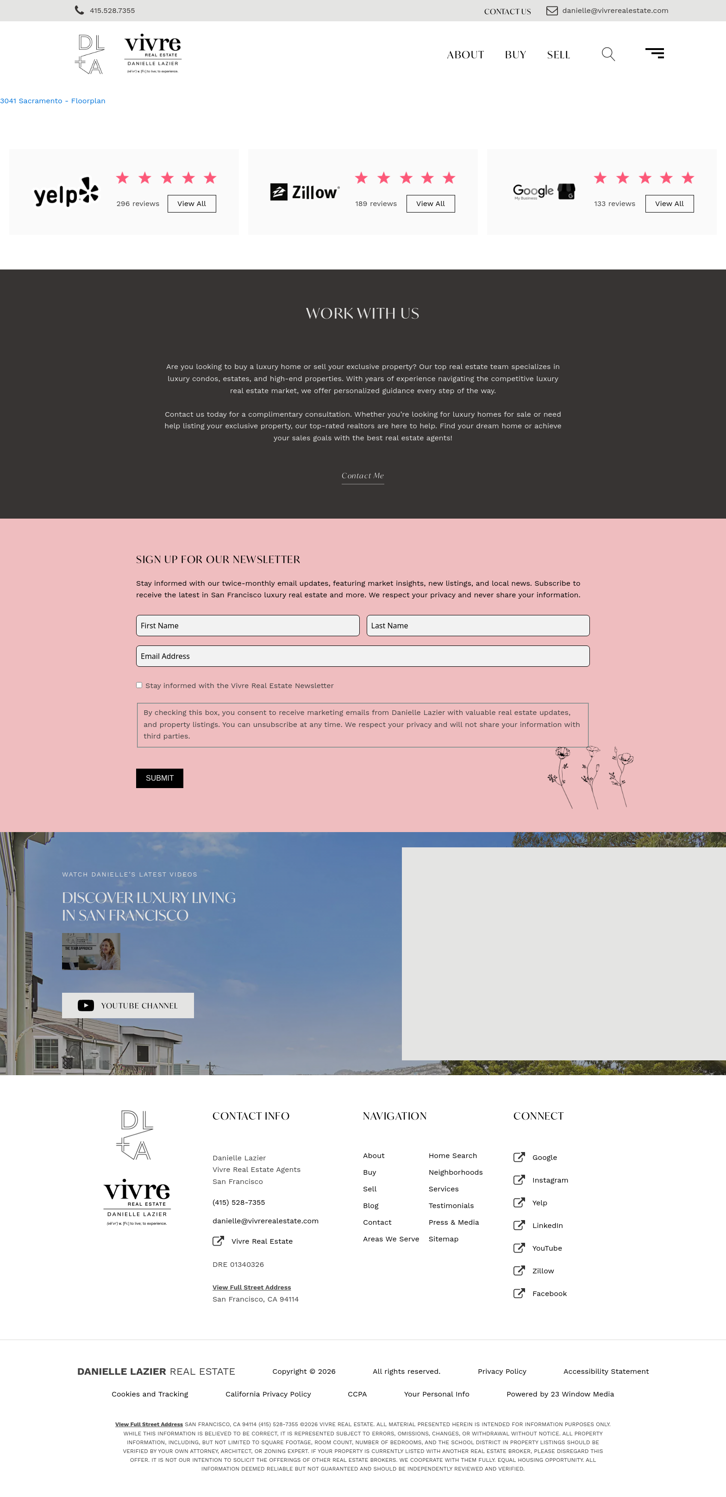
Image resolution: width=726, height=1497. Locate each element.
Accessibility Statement (606, 1371)
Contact (377, 1222)
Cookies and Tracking (150, 1394)
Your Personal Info (436, 1394)
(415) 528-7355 (239, 1202)
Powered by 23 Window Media (560, 1394)
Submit (160, 778)
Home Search (453, 1155)
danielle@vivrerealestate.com (266, 1221)
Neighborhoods (456, 1172)
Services (444, 1189)
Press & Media (454, 1222)
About (466, 54)
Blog (370, 1205)
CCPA (357, 1394)
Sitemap (444, 1239)
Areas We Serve (391, 1239)
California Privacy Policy (268, 1394)
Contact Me (363, 475)
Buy (516, 54)
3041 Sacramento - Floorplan (53, 100)
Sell (558, 54)
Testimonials (451, 1205)
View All (191, 203)
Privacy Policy (502, 1371)
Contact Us (508, 11)
